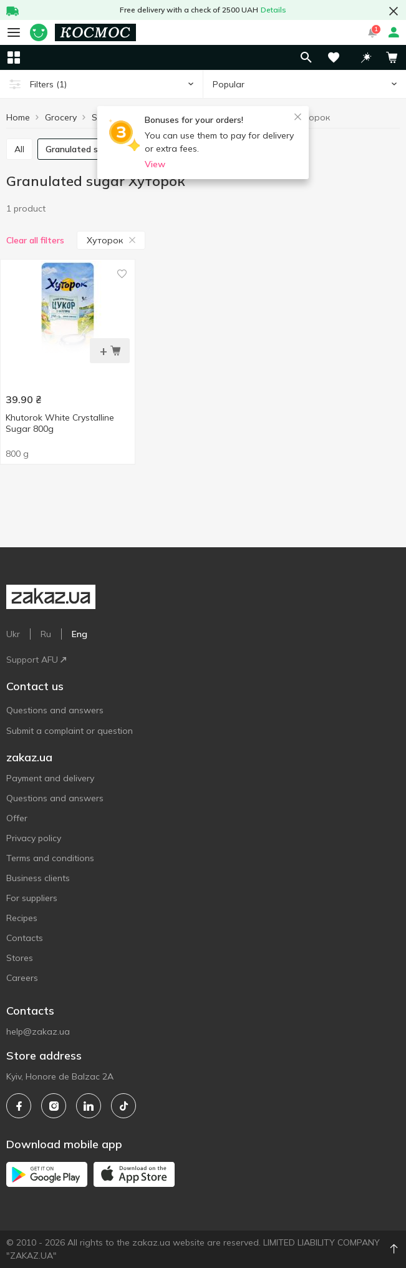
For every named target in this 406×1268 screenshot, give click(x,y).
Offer (16, 818)
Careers (22, 977)
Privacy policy (33, 838)
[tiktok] (123, 1105)
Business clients (38, 878)
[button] (366, 57)
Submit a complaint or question (69, 730)
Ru (46, 634)
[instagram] (53, 1105)
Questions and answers (55, 710)
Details (273, 9)
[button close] (393, 11)
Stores (19, 957)
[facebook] (18, 1105)
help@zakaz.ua (38, 1031)
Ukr (13, 634)
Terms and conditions (50, 858)
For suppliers (31, 898)
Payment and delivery (50, 778)
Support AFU (36, 659)
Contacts (24, 938)
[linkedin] (88, 1105)
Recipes (21, 918)
